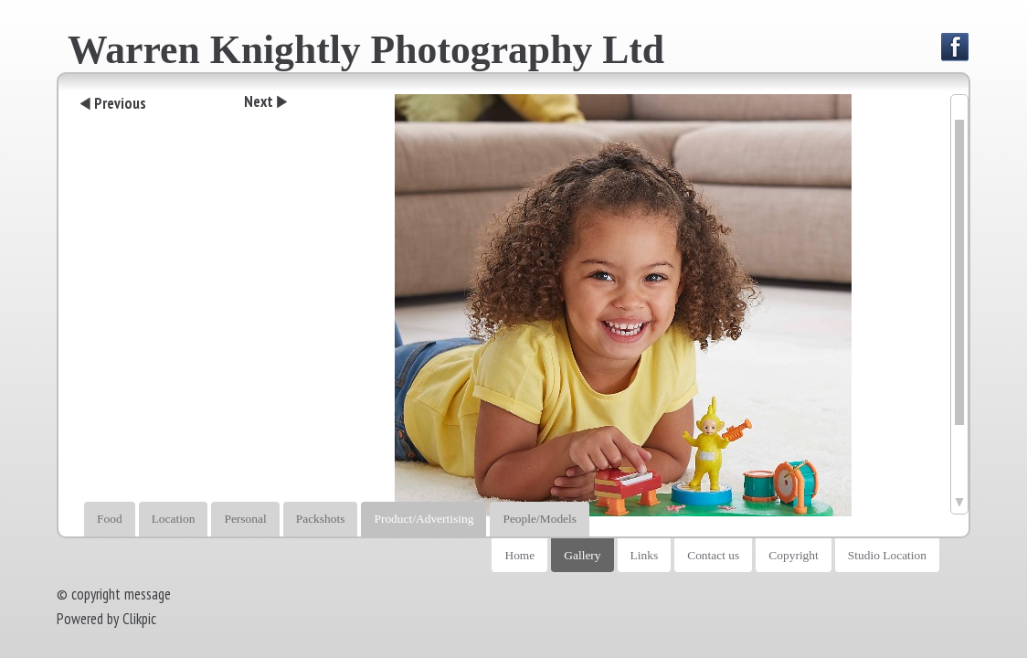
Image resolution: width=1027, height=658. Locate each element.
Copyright (793, 555)
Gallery (582, 555)
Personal (245, 518)
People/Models (540, 518)
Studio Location (887, 555)
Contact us (713, 555)
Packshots (320, 518)
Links (644, 555)
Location (174, 518)
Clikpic (139, 619)
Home (519, 555)
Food (109, 518)
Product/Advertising (423, 518)
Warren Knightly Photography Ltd (366, 49)
